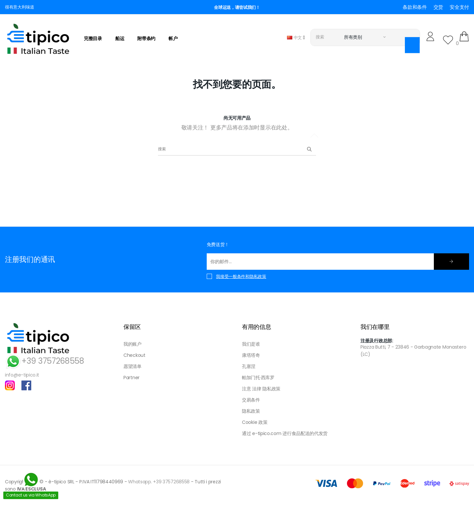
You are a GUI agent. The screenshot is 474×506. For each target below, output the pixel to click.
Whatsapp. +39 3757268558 (159, 481)
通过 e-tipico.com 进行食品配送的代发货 (285, 433)
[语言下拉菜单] (296, 37)
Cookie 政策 (254, 422)
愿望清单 (132, 366)
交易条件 (251, 400)
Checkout (134, 355)
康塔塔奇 (251, 355)
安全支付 (459, 7)
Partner (131, 377)
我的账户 (132, 344)
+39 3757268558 (44, 361)
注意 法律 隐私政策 (261, 388)
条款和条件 (415, 7)
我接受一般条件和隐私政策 (241, 276)
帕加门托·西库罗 (258, 377)
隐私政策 (251, 411)
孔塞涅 (248, 366)
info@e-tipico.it (22, 375)
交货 (438, 7)
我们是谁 (251, 344)
